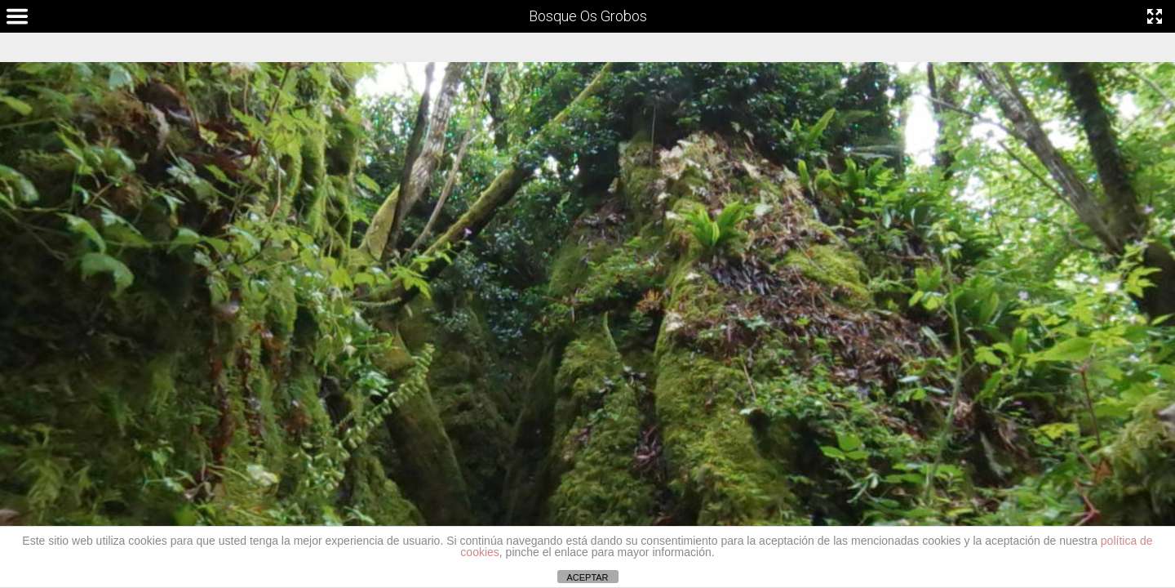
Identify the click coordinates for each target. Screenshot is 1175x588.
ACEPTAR (587, 577)
